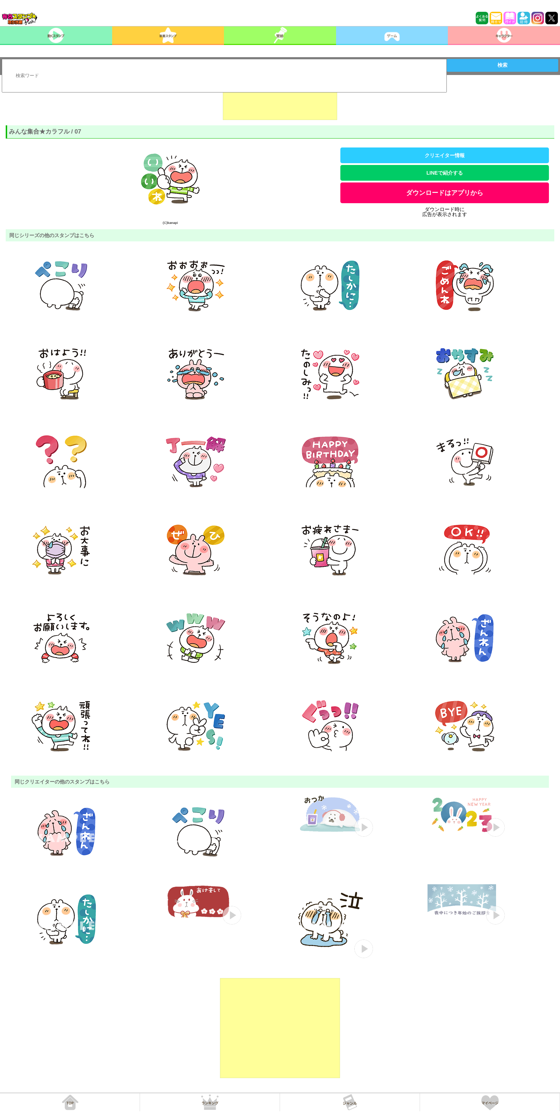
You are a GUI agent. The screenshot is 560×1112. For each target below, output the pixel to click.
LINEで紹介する (444, 173)
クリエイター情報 (445, 155)
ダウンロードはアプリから (444, 192)
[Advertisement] (280, 102)
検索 (503, 65)
